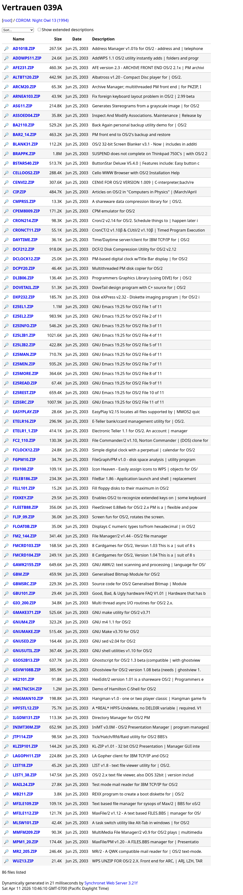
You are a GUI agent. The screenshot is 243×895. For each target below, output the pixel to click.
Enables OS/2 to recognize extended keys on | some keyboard (149, 497)
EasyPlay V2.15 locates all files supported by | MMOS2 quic (146, 411)
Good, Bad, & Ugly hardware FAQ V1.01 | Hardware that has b (149, 593)
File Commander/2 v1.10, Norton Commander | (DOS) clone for (150, 440)
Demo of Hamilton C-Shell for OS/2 (124, 689)
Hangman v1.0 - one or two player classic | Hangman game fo (149, 698)
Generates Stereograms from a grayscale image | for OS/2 (145, 106)
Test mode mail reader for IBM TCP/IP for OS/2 (135, 784)
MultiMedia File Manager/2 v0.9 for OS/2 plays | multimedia (147, 832)
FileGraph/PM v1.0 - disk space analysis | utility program (143, 459)
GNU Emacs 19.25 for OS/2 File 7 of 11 (127, 364)
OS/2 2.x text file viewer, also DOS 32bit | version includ (142, 775)
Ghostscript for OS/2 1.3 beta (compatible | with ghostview (146, 660)
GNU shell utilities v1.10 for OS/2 (122, 650)
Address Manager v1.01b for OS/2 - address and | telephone (147, 48)
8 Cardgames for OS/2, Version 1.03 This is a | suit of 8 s (143, 545)
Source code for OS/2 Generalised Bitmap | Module (139, 583)
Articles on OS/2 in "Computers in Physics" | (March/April (144, 192)
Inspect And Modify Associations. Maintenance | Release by (147, 115)
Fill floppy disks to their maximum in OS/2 (130, 488)
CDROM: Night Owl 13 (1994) (42, 20)
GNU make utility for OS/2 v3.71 (121, 612)
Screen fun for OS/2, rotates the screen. (128, 517)
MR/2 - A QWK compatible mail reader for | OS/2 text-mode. (147, 851)
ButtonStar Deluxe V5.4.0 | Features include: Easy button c (145, 163)
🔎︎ (6, 48)
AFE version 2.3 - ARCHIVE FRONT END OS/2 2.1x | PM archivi (148, 67)
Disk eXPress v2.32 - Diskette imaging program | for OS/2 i (146, 297)
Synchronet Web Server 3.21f (110, 883)
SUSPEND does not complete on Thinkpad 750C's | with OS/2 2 (149, 153)
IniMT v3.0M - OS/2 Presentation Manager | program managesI (150, 727)
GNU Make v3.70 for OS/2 (115, 631)
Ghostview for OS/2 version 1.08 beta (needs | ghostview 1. (146, 669)
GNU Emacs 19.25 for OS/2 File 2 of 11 (127, 316)
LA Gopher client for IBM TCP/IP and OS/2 (130, 755)
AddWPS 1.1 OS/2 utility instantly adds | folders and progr (145, 58)
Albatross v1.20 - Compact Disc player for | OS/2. (137, 77)
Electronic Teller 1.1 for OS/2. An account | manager (140, 431)
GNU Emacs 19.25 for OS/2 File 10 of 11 (128, 392)
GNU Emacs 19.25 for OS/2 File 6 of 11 (127, 354)
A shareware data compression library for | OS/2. (137, 201)
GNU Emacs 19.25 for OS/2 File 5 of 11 (127, 345)
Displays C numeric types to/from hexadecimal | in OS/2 (143, 526)
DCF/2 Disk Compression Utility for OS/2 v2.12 (134, 249)
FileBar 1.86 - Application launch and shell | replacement (144, 478)
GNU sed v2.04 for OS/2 (114, 641)
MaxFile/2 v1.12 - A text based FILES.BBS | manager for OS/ (146, 813)
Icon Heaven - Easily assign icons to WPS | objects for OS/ (145, 469)
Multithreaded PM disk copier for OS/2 (127, 268)
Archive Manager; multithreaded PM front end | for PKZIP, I (146, 86)
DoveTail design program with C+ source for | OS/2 (139, 287)
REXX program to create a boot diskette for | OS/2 (138, 794)
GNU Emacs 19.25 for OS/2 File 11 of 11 (128, 402)
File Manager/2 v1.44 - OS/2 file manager (129, 536)
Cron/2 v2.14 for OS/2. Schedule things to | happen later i (145, 220)
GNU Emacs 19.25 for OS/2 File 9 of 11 (127, 383)
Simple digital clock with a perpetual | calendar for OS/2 (143, 450)
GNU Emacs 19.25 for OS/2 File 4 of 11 (127, 335)
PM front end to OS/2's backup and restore (131, 134)
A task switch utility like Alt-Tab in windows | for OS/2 (140, 822)
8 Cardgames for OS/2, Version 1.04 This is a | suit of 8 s (143, 555)
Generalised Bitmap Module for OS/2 (126, 574)
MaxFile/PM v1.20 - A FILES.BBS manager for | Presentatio (145, 842)
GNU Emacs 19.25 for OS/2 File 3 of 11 (127, 325)
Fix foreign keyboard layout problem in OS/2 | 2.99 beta (143, 96)
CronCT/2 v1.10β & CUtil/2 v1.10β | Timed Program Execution (148, 230)
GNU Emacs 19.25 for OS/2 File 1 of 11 (127, 306)
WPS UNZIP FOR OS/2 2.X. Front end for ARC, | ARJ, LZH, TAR (147, 861)
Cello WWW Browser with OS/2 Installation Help (136, 172)
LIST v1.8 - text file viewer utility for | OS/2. (131, 765)
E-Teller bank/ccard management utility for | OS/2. (138, 421)
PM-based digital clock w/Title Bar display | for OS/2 (140, 258)
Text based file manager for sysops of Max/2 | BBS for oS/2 (146, 803)
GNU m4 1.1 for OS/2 (111, 622)
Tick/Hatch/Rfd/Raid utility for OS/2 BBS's (129, 736)
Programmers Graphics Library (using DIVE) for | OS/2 (142, 278)
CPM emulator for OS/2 (113, 211)
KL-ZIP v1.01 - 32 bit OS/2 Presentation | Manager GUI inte (146, 746)
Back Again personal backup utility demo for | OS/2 (139, 125)
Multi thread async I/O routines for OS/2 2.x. (132, 603)
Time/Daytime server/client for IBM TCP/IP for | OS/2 (141, 239)
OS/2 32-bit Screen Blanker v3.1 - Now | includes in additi (144, 144)
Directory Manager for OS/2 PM (121, 717)
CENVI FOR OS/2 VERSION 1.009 (143, 182)
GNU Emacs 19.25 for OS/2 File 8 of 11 (127, 373)
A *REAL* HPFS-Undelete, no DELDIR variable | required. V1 (147, 708)
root (7, 20)
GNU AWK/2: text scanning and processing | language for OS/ (148, 564)
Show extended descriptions (67, 29)
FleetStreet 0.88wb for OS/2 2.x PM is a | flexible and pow (144, 507)
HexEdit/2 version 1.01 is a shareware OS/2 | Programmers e (148, 679)
